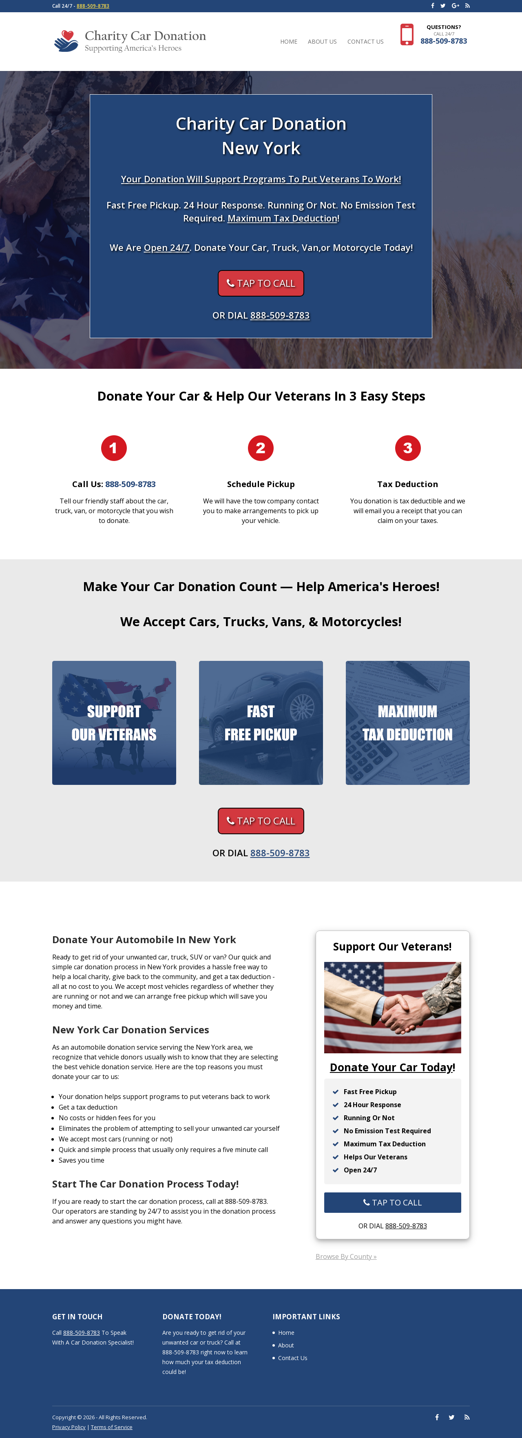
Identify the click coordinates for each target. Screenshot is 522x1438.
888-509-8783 (93, 5)
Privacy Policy (69, 1427)
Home (288, 42)
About (286, 1345)
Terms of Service (112, 1427)
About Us (322, 42)
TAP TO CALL (261, 283)
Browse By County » (346, 1256)
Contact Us (365, 42)
